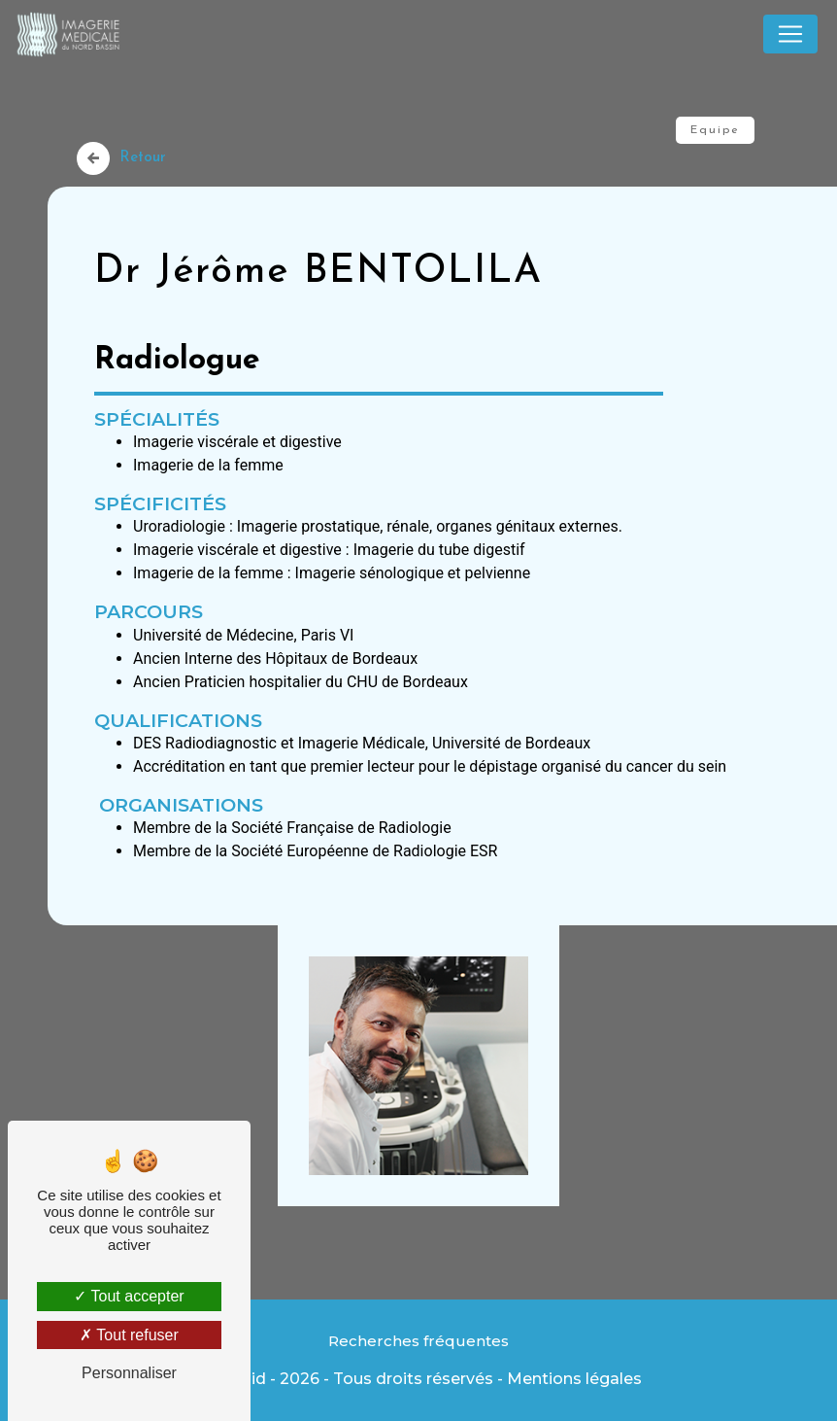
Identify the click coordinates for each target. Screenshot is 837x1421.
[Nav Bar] (790, 34)
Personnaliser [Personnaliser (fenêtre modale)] (129, 1373)
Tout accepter (129, 1296)
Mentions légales (574, 1378)
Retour (121, 158)
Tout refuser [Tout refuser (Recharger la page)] (129, 1335)
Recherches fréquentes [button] (418, 1341)
